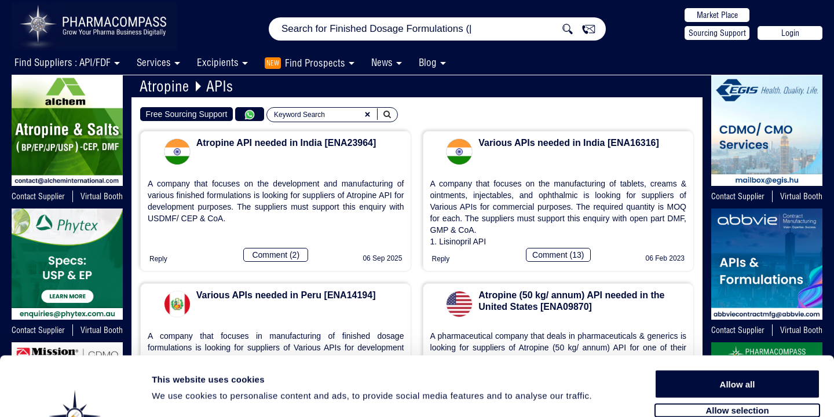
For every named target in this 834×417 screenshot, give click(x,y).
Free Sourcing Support (187, 114)
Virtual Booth (102, 196)
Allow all (737, 320)
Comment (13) (558, 254)
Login (790, 33)
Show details (608, 395)
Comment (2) (275, 254)
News (382, 62)
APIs (219, 86)
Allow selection (737, 346)
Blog (428, 62)
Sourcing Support (717, 33)
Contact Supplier (38, 196)
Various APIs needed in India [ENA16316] (568, 143)
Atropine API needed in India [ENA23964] (286, 143)
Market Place (717, 15)
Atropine (164, 86)
